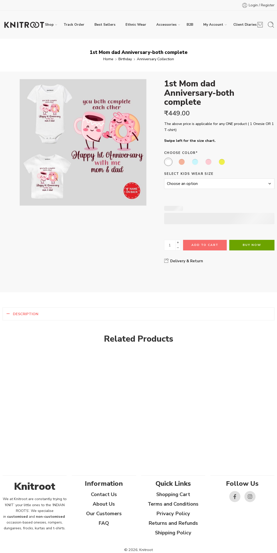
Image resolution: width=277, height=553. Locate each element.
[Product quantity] (169, 245)
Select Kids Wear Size (189, 174)
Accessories (166, 24)
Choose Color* (181, 153)
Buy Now (252, 245)
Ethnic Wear (135, 24)
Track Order (74, 24)
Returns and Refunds (173, 523)
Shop (49, 24)
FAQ (103, 523)
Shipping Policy (173, 532)
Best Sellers (104, 24)
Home (108, 58)
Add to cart (204, 245)
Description (25, 313)
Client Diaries (245, 24)
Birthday (125, 58)
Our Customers (104, 513)
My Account (213, 24)
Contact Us (104, 494)
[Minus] (178, 247)
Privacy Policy (173, 513)
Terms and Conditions (173, 504)
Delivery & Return (183, 261)
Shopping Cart (173, 494)
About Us (104, 504)
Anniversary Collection (155, 58)
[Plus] (178, 242)
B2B (190, 24)
